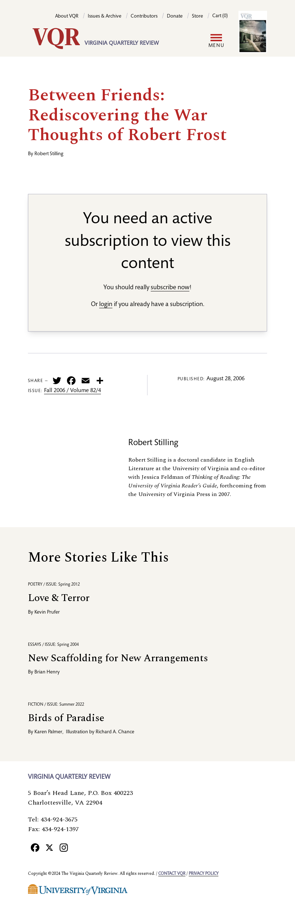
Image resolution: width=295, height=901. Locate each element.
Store (197, 16)
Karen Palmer (48, 732)
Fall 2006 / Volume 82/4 (72, 391)
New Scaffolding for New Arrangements (118, 658)
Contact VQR (171, 874)
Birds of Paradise (66, 718)
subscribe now (170, 288)
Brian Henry (47, 672)
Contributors (144, 16)
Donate (175, 16)
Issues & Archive (104, 16)
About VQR (66, 16)
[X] (49, 847)
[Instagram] (64, 847)
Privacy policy (203, 874)
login (105, 304)
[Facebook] (35, 847)
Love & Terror (59, 598)
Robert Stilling (48, 154)
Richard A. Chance (115, 732)
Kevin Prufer (47, 612)
